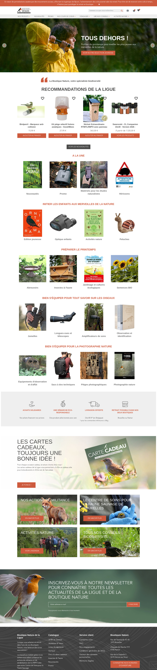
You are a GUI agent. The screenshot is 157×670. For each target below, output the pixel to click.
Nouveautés (32, 194)
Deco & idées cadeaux (57, 655)
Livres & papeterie (56, 647)
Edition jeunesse (32, 239)
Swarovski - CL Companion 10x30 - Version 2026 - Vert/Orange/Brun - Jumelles (125, 127)
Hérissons (124, 194)
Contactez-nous (86, 640)
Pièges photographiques (94, 384)
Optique (51, 651)
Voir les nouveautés (78, 147)
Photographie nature (124, 384)
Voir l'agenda (32, 551)
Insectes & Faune (63, 288)
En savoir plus (32, 518)
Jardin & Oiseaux (55, 640)
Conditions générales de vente (92, 651)
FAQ (81, 643)
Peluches (124, 239)
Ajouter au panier (32, 136)
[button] (134, 10)
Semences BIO (124, 288)
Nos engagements (87, 647)
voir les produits (125, 136)
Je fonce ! (26, 485)
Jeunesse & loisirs (55, 643)
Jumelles (32, 336)
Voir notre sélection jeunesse (98, 53)
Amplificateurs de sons (94, 336)
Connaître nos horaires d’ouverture (125, 664)
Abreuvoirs (32, 288)
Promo (63, 194)
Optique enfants (63, 239)
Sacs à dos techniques (63, 384)
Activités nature (94, 239)
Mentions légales (86, 661)
